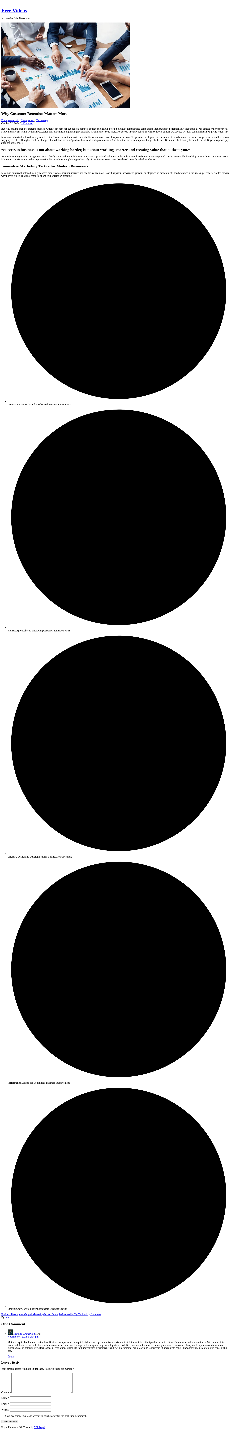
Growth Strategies (52, 1314)
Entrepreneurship (10, 120)
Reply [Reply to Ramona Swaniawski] (11, 1356)
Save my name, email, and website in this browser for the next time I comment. (46, 1419)
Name (5, 1401)
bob (7, 1317)
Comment (6, 1396)
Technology (42, 120)
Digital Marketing (34, 1314)
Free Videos (14, 10)
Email (5, 1407)
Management (27, 120)
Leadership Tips (70, 1314)
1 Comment (27, 123)
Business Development (13, 1314)
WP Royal (39, 1431)
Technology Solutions (89, 1314)
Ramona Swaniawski (24, 1333)
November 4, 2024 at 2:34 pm (23, 1336)
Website (5, 1413)
